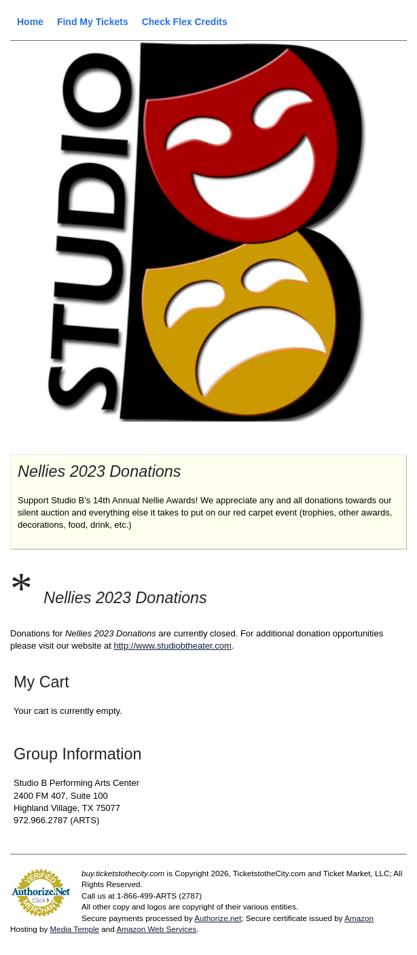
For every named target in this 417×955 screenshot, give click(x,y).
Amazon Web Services (156, 928)
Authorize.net (217, 918)
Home (30, 21)
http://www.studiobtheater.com (172, 646)
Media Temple (74, 928)
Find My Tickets (92, 21)
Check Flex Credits (185, 21)
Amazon (359, 918)
